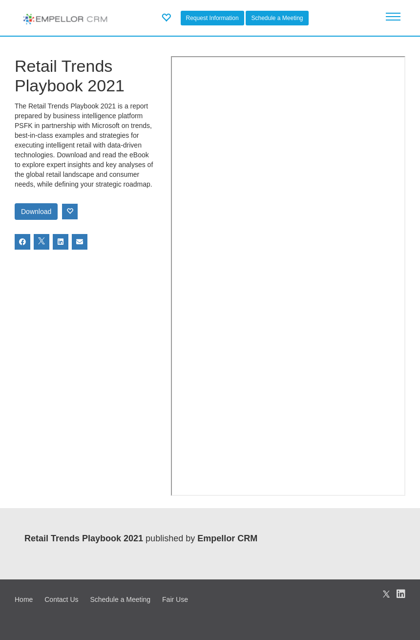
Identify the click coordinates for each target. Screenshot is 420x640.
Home (24, 599)
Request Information (212, 18)
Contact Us (61, 599)
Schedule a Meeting (277, 18)
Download (36, 211)
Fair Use (175, 599)
